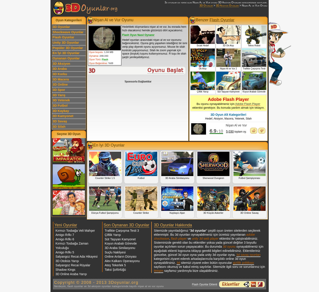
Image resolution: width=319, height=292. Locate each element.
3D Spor (59, 90)
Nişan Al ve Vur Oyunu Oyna (137, 70)
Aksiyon (218, 118)
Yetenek (239, 118)
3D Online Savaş (249, 200)
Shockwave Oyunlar (68, 32)
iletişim (158, 270)
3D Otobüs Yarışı (67, 261)
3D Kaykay (61, 111)
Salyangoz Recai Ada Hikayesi (77, 256)
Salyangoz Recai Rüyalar (73, 265)
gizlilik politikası (243, 263)
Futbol (141, 165)
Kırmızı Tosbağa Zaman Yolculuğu (72, 246)
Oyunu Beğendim (253, 131)
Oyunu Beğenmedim (261, 131)
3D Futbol (60, 105)
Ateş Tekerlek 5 (115, 265)
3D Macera (61, 79)
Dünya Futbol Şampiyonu (105, 200)
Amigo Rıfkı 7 (65, 235)
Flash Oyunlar (63, 37)
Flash (105, 59)
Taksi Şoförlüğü (115, 269)
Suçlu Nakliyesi (115, 252)
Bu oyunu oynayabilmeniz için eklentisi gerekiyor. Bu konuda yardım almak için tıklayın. (228, 103)
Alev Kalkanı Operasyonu (122, 261)
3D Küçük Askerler (213, 200)
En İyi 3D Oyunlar (66, 53)
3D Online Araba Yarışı (71, 274)
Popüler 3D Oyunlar (68, 48)
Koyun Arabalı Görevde (121, 243)
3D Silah (59, 126)
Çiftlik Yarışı (113, 235)
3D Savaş (60, 121)
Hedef (208, 118)
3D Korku (60, 74)
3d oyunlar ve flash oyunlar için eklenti (242, 284)
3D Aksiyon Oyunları (227, 5)
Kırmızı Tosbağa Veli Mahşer (75, 230)
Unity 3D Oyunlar (66, 42)
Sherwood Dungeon (213, 165)
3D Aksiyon (61, 63)
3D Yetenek (61, 100)
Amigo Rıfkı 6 (65, 239)
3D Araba (60, 69)
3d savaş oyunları (248, 255)
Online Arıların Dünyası (121, 256)
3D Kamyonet (63, 116)
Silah (249, 118)
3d (178, 263)
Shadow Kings (66, 269)
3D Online (60, 84)
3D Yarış (59, 95)
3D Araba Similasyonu (177, 165)
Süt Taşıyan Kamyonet (120, 239)
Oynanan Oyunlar (66, 58)
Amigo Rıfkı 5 (65, 252)
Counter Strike (141, 200)
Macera (228, 118)
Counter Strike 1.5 (105, 165)
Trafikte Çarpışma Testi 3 (122, 230)
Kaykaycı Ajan (177, 200)
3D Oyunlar (206, 5)
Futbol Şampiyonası (249, 165)
